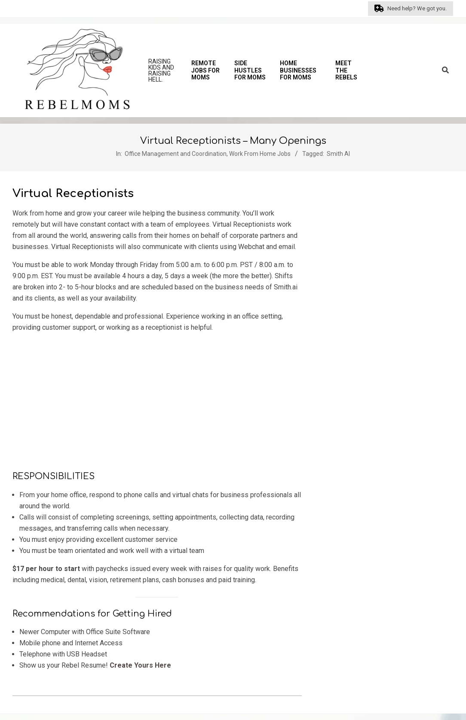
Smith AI (338, 153)
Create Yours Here (140, 665)
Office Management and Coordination (176, 153)
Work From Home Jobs (260, 153)
